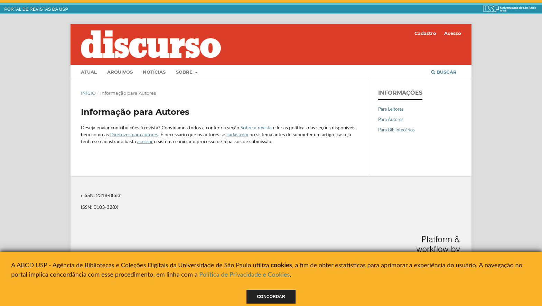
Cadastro (425, 33)
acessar (145, 141)
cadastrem (237, 134)
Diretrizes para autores (134, 134)
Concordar (271, 296)
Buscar (444, 72)
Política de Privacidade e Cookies (244, 274)
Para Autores (390, 119)
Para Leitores (391, 109)
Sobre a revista (256, 127)
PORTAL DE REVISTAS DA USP (36, 9)
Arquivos (120, 72)
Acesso (452, 33)
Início (88, 93)
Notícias (154, 72)
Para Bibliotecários (396, 129)
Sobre (185, 72)
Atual (89, 72)
